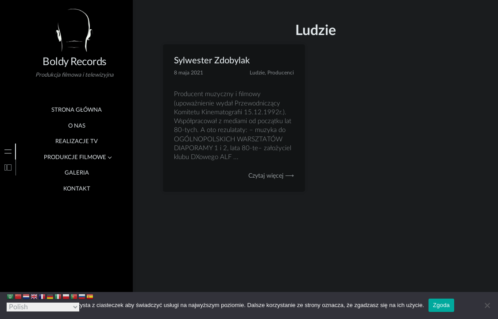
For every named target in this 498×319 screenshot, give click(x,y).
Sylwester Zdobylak (212, 60)
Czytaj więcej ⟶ (271, 176)
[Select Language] (43, 307)
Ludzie (257, 72)
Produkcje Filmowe (75, 157)
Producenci (280, 72)
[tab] (8, 152)
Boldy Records (74, 62)
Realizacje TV (76, 141)
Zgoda (441, 305)
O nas (76, 126)
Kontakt (76, 189)
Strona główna (76, 110)
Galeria (77, 173)
